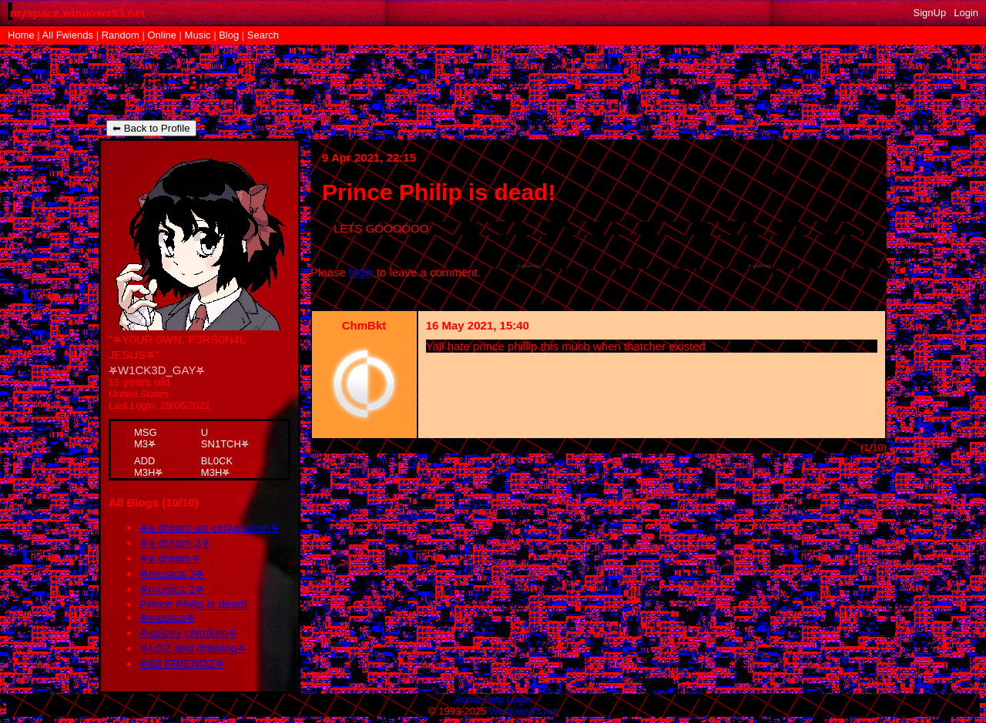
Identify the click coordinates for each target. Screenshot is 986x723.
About (467, 699)
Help (494, 699)
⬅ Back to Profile (151, 128)
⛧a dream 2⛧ (174, 542)
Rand (120, 35)
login (361, 272)
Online (161, 35)
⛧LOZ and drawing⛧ (192, 647)
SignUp (930, 12)
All (67, 35)
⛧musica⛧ (167, 617)
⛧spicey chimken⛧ (188, 632)
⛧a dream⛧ (169, 557)
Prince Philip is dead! (193, 604)
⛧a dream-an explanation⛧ (209, 527)
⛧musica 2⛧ (171, 588)
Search (263, 35)
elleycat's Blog (166, 80)
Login (966, 12)
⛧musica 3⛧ (171, 573)
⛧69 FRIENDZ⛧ (181, 663)
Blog (229, 35)
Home (21, 35)
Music (198, 35)
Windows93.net (523, 711)
